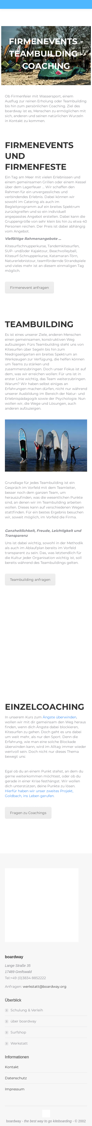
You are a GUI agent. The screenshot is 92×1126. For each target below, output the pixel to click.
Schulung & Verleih (27, 1010)
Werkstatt (19, 1043)
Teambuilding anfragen (30, 579)
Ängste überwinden (59, 717)
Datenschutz (16, 1078)
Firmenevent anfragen (29, 287)
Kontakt (12, 1067)
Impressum (15, 1089)
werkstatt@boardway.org (44, 986)
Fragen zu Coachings (28, 813)
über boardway (23, 1021)
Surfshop (18, 1032)
